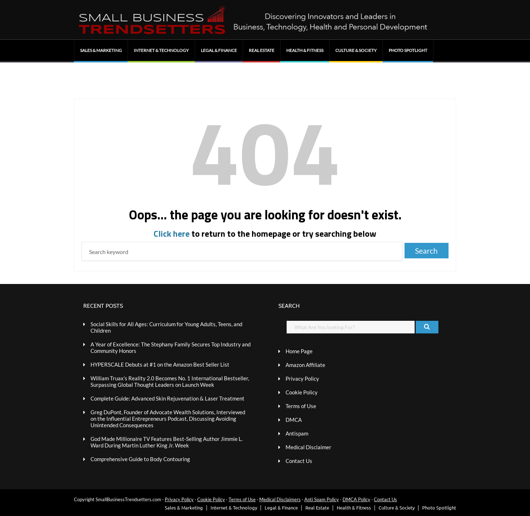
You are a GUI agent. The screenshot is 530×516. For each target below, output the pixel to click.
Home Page (299, 351)
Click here (172, 233)
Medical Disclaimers (280, 499)
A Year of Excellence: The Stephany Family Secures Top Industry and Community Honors (170, 347)
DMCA (294, 419)
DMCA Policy (356, 499)
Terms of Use (301, 406)
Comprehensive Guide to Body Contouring (140, 459)
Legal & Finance (219, 50)
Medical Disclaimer (308, 447)
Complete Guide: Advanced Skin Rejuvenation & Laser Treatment (167, 398)
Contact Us (299, 461)
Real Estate (261, 50)
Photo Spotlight (408, 50)
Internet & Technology (161, 50)
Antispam (297, 433)
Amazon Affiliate (305, 365)
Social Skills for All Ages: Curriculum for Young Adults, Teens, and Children (166, 327)
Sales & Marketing (101, 50)
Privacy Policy (302, 378)
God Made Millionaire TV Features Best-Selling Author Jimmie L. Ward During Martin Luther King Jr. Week (166, 442)
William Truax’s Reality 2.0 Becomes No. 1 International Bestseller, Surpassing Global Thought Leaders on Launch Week (169, 381)
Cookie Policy (302, 392)
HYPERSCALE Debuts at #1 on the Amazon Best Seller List (159, 364)
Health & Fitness (304, 50)
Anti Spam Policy (321, 499)
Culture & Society (356, 50)
